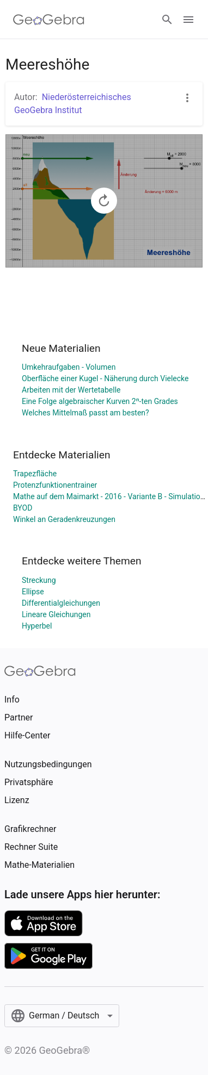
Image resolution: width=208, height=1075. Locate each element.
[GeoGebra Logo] (48, 19)
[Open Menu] (188, 19)
